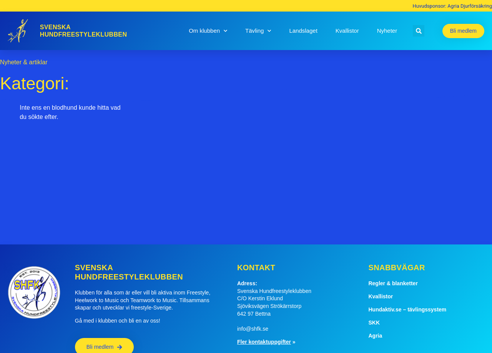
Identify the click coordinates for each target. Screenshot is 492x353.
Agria (375, 336)
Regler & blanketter (392, 283)
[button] (418, 31)
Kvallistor (347, 30)
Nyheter (387, 30)
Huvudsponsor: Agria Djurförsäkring (452, 6)
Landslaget (303, 30)
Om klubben (208, 31)
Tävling (258, 31)
